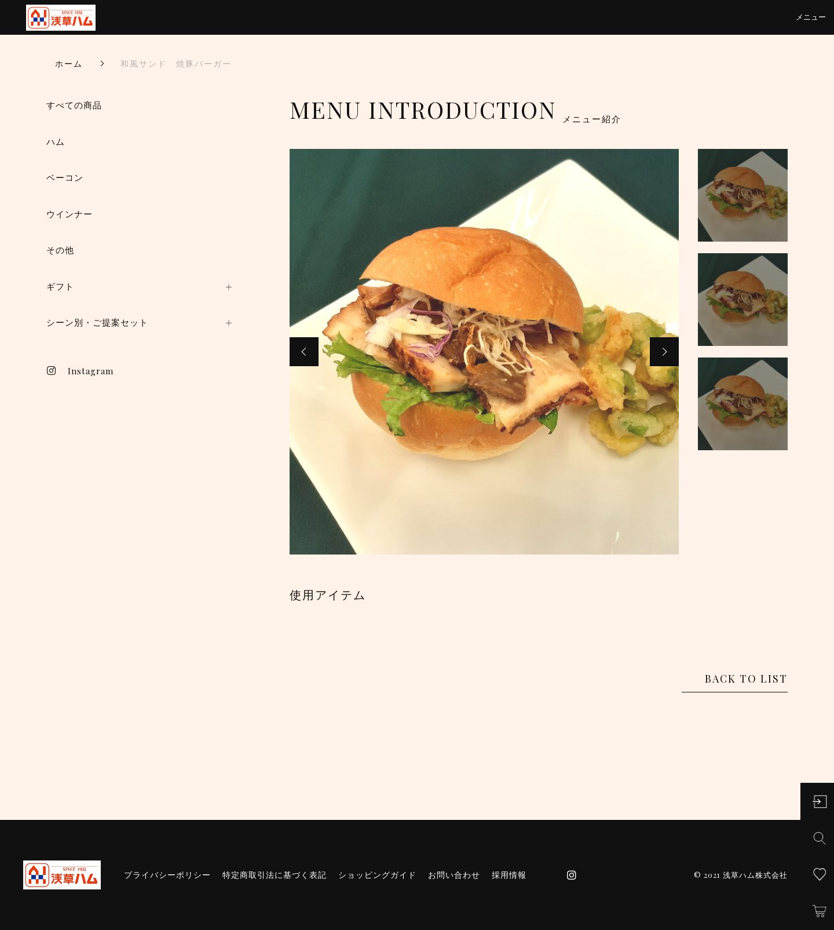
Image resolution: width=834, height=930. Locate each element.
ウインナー (69, 214)
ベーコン (64, 178)
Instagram (80, 371)
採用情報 (509, 875)
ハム (55, 142)
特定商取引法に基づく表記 (274, 875)
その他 (60, 250)
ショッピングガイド (377, 875)
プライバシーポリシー (167, 875)
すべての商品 (74, 105)
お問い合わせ (454, 875)
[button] (304, 351)
